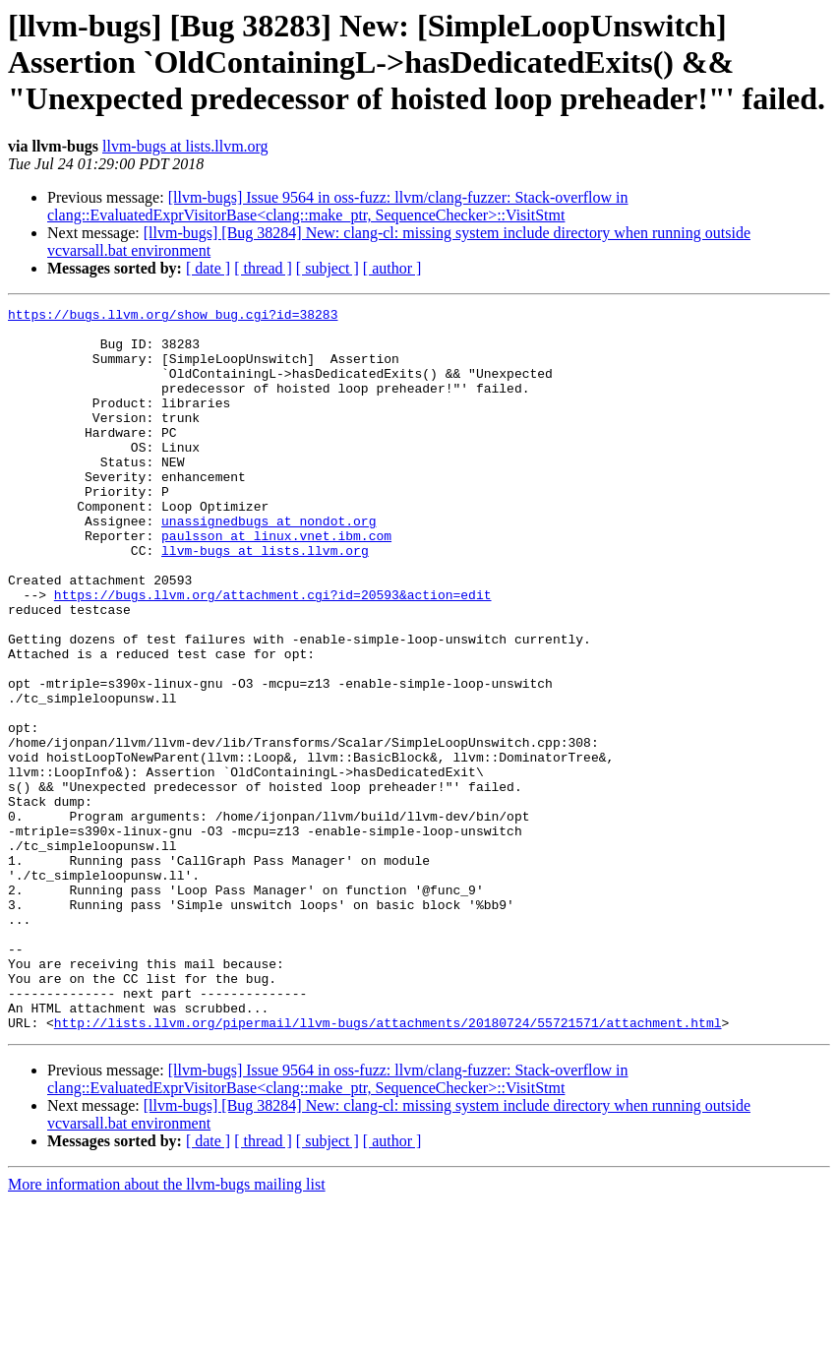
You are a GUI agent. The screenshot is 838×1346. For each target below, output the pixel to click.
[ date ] (208, 268)
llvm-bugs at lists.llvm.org (185, 146)
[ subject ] (327, 268)
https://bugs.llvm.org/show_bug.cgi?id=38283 (172, 317)
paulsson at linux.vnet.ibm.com (276, 582)
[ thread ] (263, 268)
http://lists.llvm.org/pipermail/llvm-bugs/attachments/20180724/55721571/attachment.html (388, 1167)
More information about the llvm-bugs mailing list (167, 1328)
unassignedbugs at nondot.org (268, 565)
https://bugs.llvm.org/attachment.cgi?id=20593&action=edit (273, 653)
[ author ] (392, 268)
